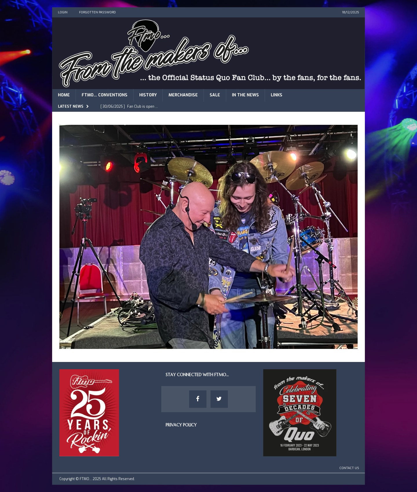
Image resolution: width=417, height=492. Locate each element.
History (148, 95)
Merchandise (183, 95)
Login (62, 12)
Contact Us (349, 468)
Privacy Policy (181, 425)
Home (64, 95)
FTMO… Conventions (104, 95)
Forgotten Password (97, 12)
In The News (245, 95)
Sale (215, 95)
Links (276, 95)
